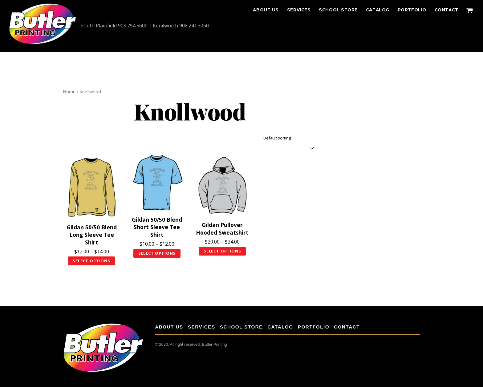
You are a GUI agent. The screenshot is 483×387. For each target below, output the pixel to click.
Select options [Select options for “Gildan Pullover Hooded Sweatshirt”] (222, 251)
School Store (338, 9)
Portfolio (412, 9)
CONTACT (446, 9)
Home (69, 91)
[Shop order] (289, 138)
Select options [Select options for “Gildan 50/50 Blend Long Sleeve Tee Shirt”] (91, 261)
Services (298, 9)
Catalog (377, 9)
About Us (265, 9)
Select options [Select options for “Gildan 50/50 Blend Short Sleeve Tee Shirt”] (157, 253)
